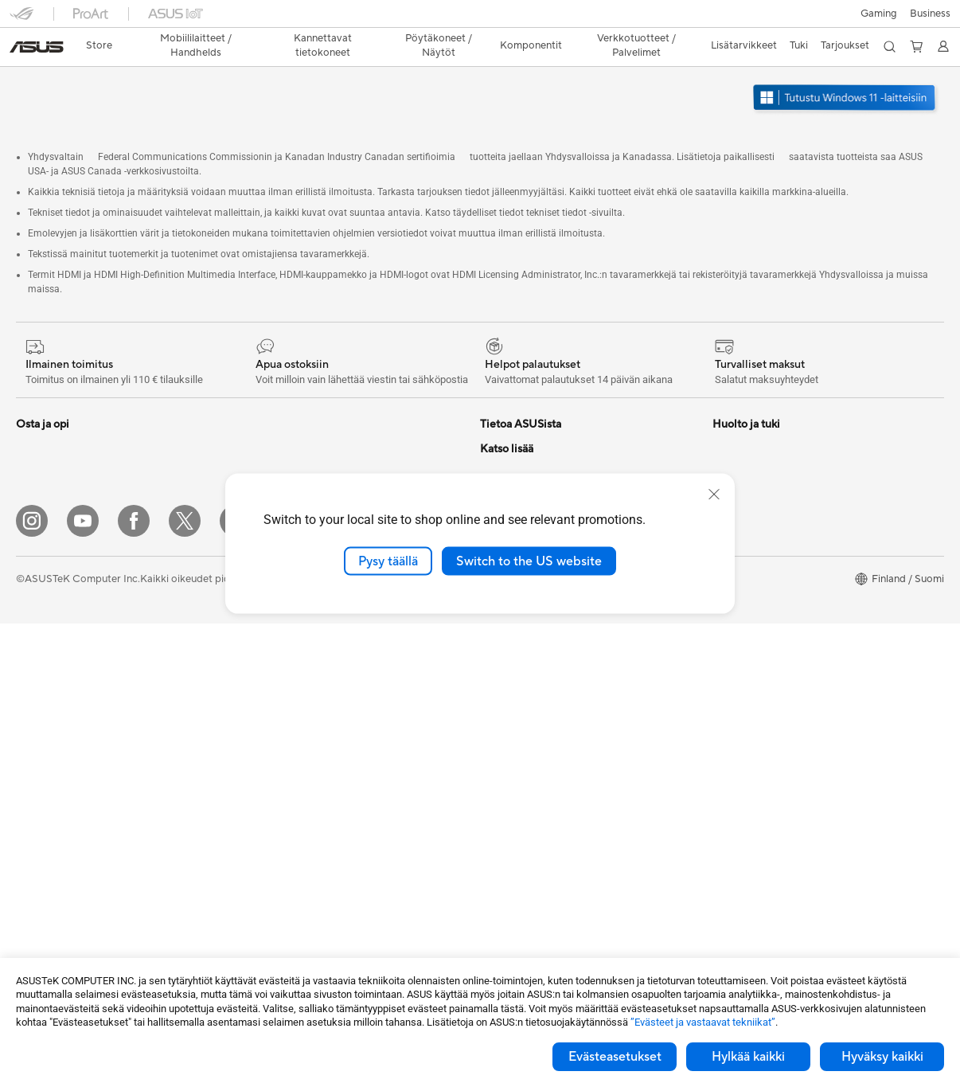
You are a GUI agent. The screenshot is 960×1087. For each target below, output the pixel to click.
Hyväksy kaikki (882, 1057)
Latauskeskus (511, 731)
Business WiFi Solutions (300, 660)
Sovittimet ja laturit (290, 852)
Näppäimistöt (277, 708)
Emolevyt (38, 829)
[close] (714, 493)
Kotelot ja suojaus (287, 828)
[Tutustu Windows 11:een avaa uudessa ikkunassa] (846, 84)
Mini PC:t (37, 757)
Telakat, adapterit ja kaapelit (311, 876)
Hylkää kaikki (748, 1057)
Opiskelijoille (46, 589)
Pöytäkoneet (46, 709)
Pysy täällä (388, 561)
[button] (21, 19)
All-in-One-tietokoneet (69, 685)
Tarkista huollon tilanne (533, 827)
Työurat (498, 444)
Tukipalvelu (506, 636)
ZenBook (733, 636)
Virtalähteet (273, 420)
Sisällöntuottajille (56, 565)
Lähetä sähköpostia (526, 660)
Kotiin (30, 493)
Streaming (269, 780)
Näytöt (32, 661)
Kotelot (34, 877)
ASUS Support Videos (532, 755)
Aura (723, 684)
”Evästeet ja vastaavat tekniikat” (702, 1022)
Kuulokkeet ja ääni (287, 756)
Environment (742, 444)
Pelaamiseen (45, 517)
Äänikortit (268, 468)
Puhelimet (39, 445)
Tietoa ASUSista (518, 420)
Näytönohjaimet (54, 853)
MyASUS (501, 803)
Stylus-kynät (274, 923)
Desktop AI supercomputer (309, 636)
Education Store (750, 540)
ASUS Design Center (761, 564)
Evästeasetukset (614, 1057)
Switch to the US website (529, 561)
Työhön (33, 541)
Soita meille (507, 684)
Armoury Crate (747, 660)
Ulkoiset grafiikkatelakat (302, 444)
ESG (490, 468)
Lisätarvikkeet (49, 613)
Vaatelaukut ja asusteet (299, 804)
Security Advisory (522, 779)
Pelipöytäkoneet (54, 733)
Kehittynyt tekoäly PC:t (767, 516)
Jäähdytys (40, 901)
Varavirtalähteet (283, 899)
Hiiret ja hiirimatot (287, 732)
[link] (480, 19)
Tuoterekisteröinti (521, 708)
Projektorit (41, 781)
